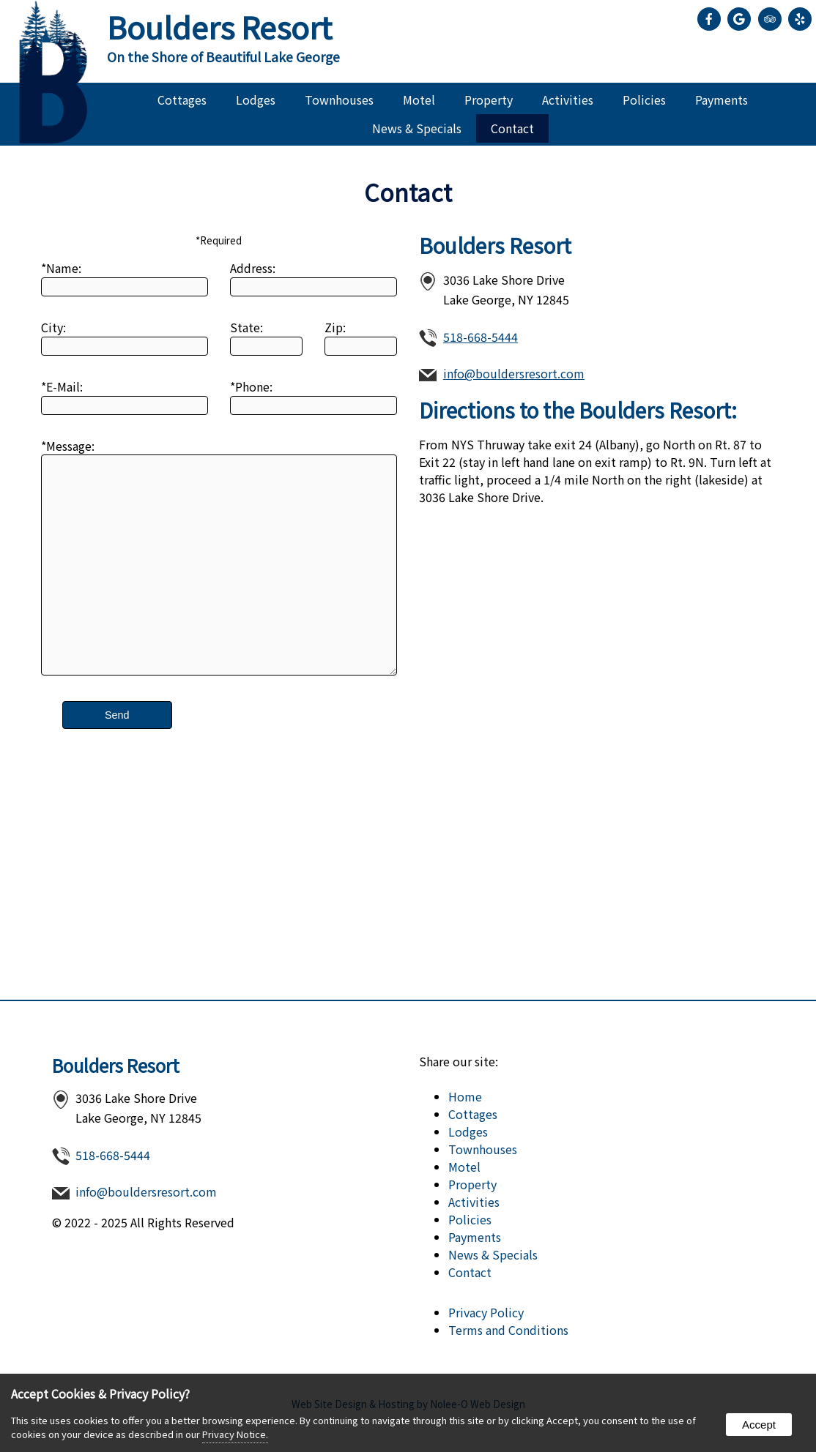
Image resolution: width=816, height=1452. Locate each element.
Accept (759, 1424)
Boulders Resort (115, 1065)
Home (465, 1096)
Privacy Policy (486, 1312)
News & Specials (416, 128)
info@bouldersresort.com (514, 373)
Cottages (182, 99)
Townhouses (339, 99)
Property (488, 99)
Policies (644, 99)
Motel (419, 99)
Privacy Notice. (235, 1434)
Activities (567, 99)
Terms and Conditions (508, 1330)
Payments (721, 99)
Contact (512, 128)
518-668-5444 (480, 336)
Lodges (255, 99)
